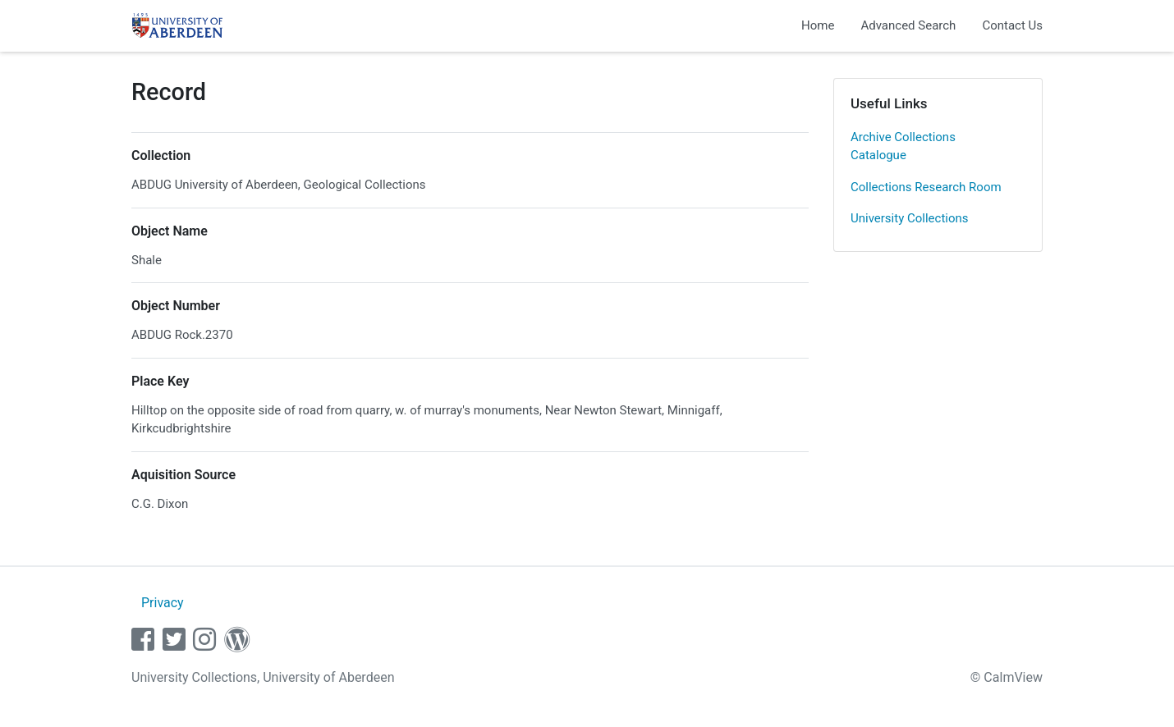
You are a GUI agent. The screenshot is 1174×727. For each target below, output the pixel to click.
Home (817, 25)
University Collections (910, 218)
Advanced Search (908, 25)
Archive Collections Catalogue (903, 146)
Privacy (162, 602)
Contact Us (1012, 25)
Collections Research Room (926, 187)
